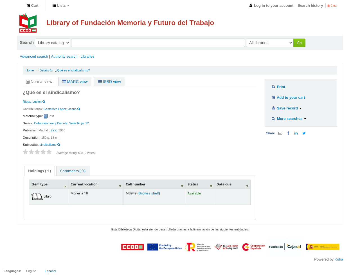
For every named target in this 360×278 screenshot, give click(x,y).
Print (278, 87)
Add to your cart (288, 97)
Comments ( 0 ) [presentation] (73, 170)
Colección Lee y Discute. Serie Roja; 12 (61, 123)
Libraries (87, 56)
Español (50, 271)
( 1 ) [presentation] (39, 170)
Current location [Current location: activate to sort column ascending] (84, 184)
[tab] (39, 171)
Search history (310, 5)
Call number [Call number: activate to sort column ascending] (135, 184)
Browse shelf (149, 193)
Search (27, 42)
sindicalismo (48, 144)
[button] (32, 5)
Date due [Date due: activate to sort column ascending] (224, 184)
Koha (339, 259)
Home (30, 70)
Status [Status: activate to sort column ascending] (193, 184)
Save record (286, 108)
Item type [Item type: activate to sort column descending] (40, 184)
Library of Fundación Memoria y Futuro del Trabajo (130, 22)
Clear (332, 5)
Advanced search (34, 56)
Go (299, 42)
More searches (288, 118)
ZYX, (54, 130)
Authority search (64, 56)
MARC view (75, 81)
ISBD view (109, 81)
